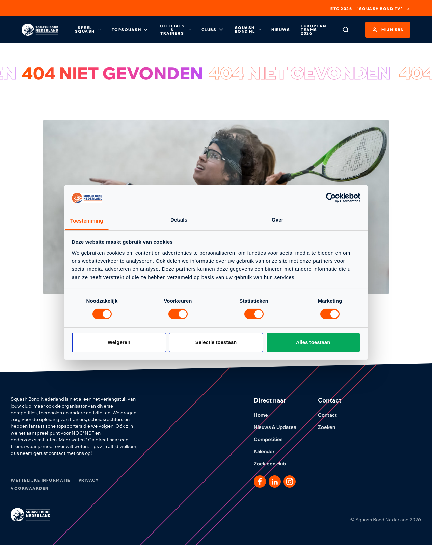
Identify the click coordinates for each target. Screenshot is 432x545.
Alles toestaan (313, 342)
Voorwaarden (30, 488)
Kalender (268, 451)
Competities (272, 439)
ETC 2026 (341, 9)
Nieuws (280, 29)
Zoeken (330, 427)
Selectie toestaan (216, 342)
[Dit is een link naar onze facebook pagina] (260, 481)
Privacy (89, 480)
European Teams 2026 (313, 30)
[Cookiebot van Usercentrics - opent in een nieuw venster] (330, 198)
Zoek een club (274, 464)
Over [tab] (278, 220)
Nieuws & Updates (279, 427)
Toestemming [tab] (86, 221)
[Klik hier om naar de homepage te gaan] (40, 30)
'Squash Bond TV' (383, 9)
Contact (331, 415)
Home (265, 415)
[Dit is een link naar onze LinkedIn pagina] (275, 481)
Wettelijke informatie (41, 480)
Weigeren (119, 342)
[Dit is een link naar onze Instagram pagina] (290, 481)
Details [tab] (178, 220)
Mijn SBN (388, 29)
